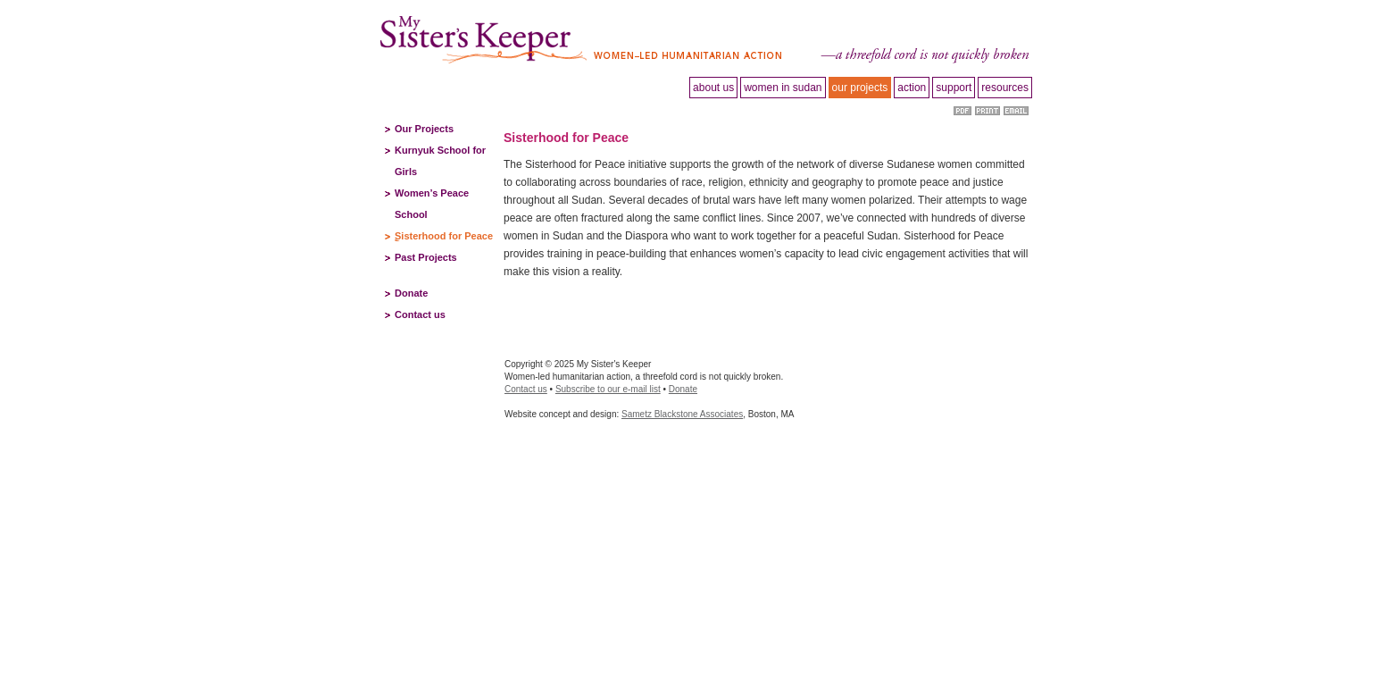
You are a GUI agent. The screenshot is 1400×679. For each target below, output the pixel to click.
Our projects (860, 87)
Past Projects (426, 257)
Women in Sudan (782, 87)
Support (953, 87)
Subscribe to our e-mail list (608, 389)
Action (911, 87)
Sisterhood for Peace (444, 236)
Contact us (420, 314)
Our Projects (424, 128)
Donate (411, 293)
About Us (713, 87)
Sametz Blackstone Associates (682, 414)
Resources (1005, 87)
